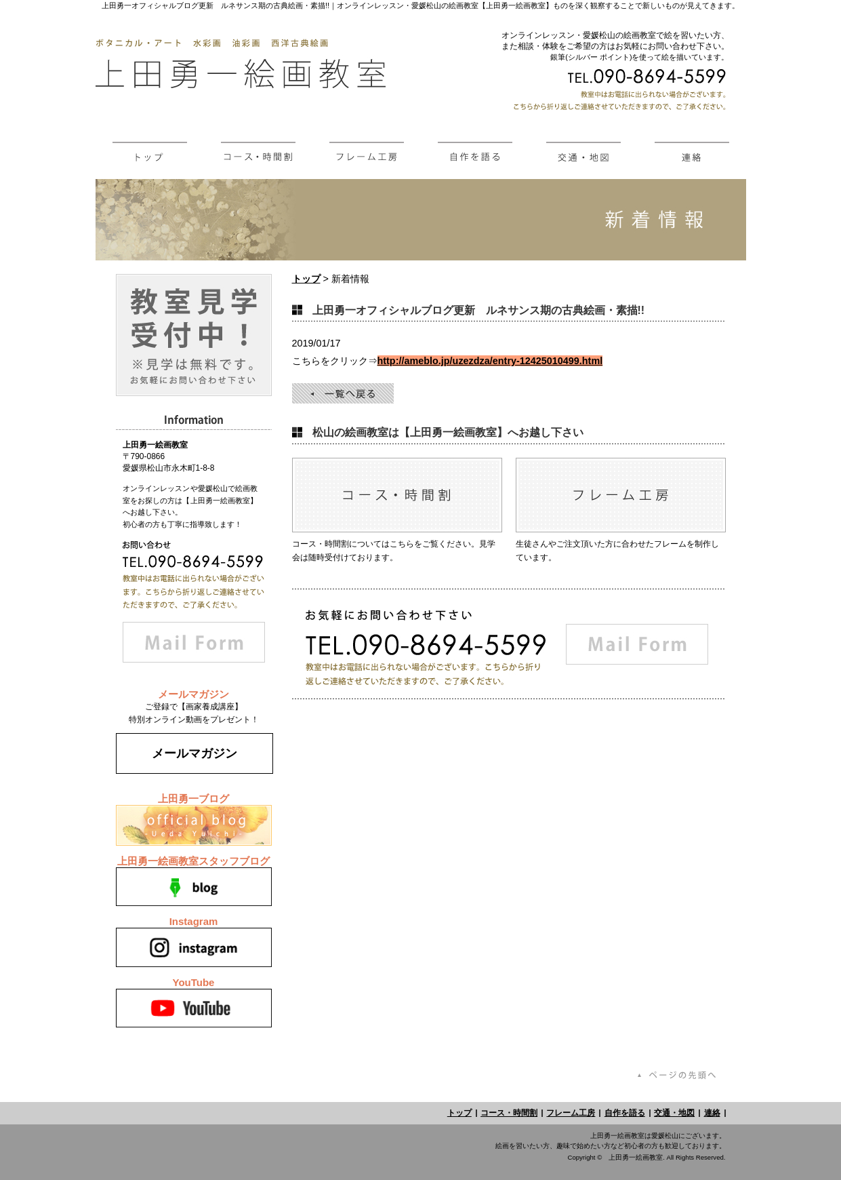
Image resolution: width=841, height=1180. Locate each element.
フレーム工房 (570, 1113)
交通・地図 (674, 1113)
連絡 (712, 1113)
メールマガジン (194, 753)
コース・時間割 (508, 1113)
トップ (306, 278)
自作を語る (624, 1113)
